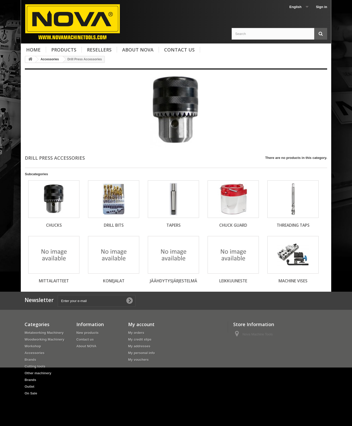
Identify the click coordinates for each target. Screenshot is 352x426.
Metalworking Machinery (44, 333)
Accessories (35, 353)
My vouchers (138, 360)
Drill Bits (114, 225)
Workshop (33, 346)
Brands (30, 360)
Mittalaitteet (54, 281)
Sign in (321, 7)
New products (87, 333)
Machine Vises (292, 281)
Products (63, 50)
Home (33, 50)
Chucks (54, 225)
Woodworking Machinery (44, 339)
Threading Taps (293, 225)
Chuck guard (233, 225)
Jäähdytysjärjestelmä (173, 281)
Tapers (173, 225)
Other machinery (38, 373)
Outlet (29, 386)
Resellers (99, 50)
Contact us (179, 50)
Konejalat (113, 281)
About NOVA (137, 50)
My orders (136, 333)
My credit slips (139, 339)
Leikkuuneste (233, 281)
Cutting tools (35, 366)
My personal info (141, 353)
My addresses (139, 346)
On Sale (31, 393)
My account (141, 324)
